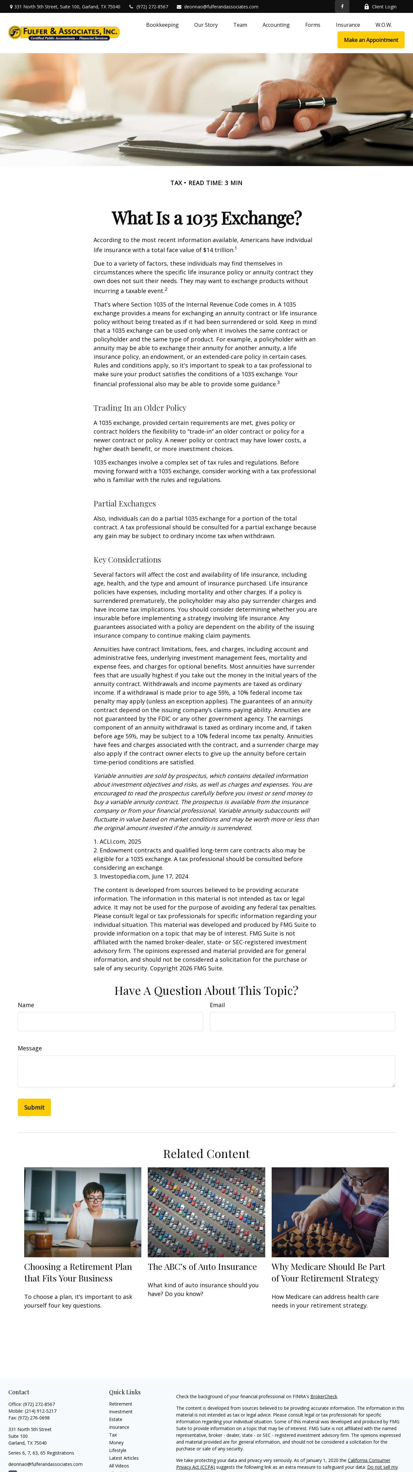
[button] (162, 24)
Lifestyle (117, 1450)
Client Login (380, 7)
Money (116, 1442)
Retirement (120, 1404)
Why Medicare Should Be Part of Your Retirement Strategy (328, 1272)
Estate (115, 1419)
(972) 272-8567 (148, 7)
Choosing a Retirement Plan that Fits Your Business (78, 1272)
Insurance (119, 1427)
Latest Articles (124, 1458)
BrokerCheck (323, 1396)
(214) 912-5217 (40, 1411)
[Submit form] (34, 1107)
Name (26, 1005)
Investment (121, 1411)
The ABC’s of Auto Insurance (202, 1266)
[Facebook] (342, 6)
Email (217, 1005)
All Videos (119, 1466)
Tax (113, 1435)
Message (30, 1048)
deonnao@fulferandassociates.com (217, 7)
